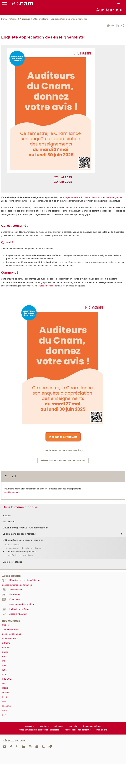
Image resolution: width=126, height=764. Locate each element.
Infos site (73, 726)
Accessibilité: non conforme (78, 730)
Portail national (9, 19)
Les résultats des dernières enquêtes (63, 451)
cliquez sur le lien (45, 286)
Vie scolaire (9, 521)
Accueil (7, 515)
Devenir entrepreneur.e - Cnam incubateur (25, 528)
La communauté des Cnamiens (19, 534)
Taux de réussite (12, 544)
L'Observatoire (40, 19)
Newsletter (30, 726)
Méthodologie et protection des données (63, 461)
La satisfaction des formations (19, 555)
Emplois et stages (12, 562)
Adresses (58, 726)
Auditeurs (25, 19)
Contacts (44, 726)
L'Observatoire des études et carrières (23, 540)
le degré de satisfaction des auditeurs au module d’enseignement (93, 197)
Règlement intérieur (92, 726)
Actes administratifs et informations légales (39, 730)
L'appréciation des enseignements (68, 19)
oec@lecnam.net (12, 492)
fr (118, 3)
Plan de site (101, 730)
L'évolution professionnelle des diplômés (23, 548)
